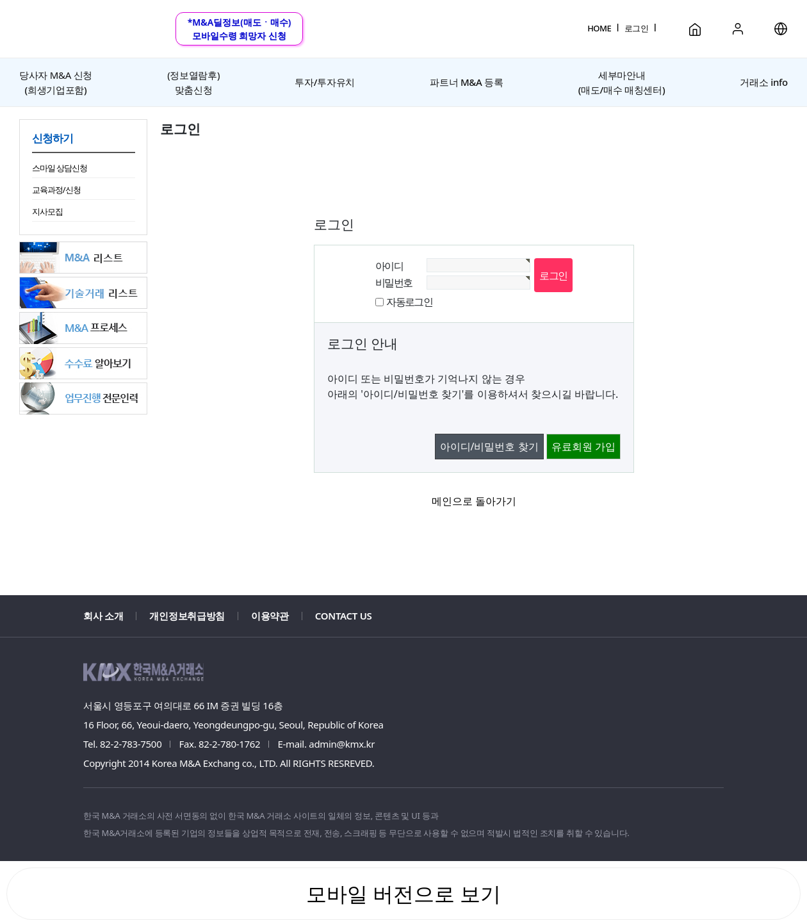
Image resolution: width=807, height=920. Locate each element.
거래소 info (763, 82)
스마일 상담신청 (59, 168)
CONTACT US (343, 616)
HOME (599, 28)
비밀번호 (393, 282)
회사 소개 (103, 616)
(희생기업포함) (55, 82)
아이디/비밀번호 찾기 (489, 446)
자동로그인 (409, 302)
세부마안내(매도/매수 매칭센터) (621, 82)
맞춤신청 (193, 82)
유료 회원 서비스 (403, 17)
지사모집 (47, 211)
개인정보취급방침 (187, 616)
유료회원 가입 (583, 446)
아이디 (389, 266)
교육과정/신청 (56, 189)
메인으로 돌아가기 (474, 501)
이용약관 (270, 616)
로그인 (636, 28)
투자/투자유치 (325, 82)
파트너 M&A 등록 (466, 82)
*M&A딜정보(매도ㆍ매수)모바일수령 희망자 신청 (239, 29)
